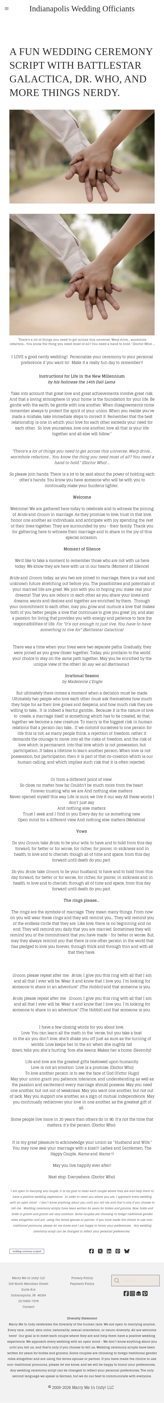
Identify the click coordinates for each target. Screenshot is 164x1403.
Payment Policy (82, 1283)
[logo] (82, 9)
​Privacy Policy (82, 1278)
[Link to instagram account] (132, 1293)
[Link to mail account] (139, 1293)
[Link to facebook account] (125, 1293)
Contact (28, 1306)
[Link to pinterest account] (145, 1293)
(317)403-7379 (28, 1301)
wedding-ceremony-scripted (26, 1251)
